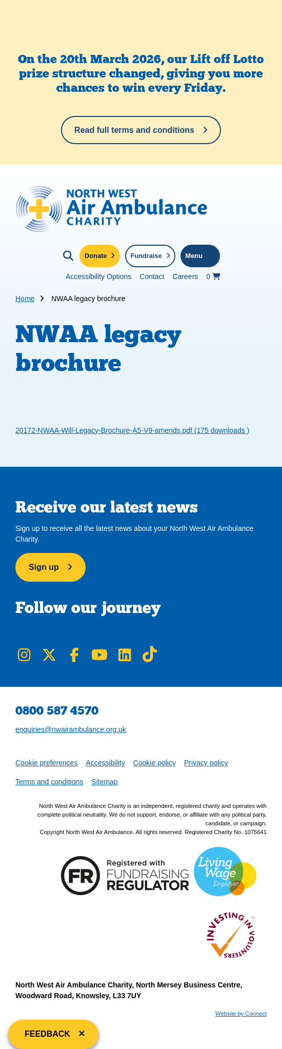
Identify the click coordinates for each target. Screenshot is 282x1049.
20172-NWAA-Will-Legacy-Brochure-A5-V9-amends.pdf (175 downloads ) (132, 430)
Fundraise (146, 256)
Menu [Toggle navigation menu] (194, 256)
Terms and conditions (49, 782)
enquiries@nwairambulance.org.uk (70, 729)
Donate (96, 256)
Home (24, 298)
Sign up (44, 567)
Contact (151, 276)
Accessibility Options (98, 276)
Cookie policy (154, 763)
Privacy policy (206, 763)
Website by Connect (241, 1014)
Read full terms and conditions (134, 130)
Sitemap (104, 782)
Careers (185, 276)
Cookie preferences (46, 762)
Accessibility (105, 763)
